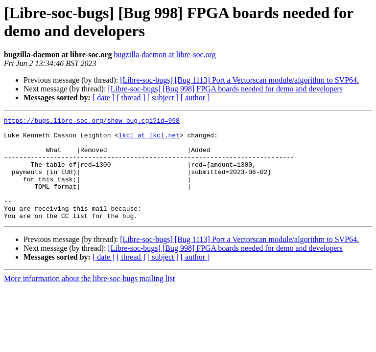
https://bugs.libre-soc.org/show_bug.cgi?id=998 (92, 121)
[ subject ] (163, 97)
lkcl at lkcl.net (149, 139)
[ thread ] (131, 97)
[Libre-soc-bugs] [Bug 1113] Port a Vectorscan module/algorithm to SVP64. (239, 80)
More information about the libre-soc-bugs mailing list (89, 299)
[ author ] (195, 97)
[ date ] (104, 97)
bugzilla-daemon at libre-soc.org (165, 54)
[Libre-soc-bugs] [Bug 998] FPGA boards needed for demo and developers (225, 89)
